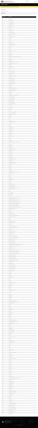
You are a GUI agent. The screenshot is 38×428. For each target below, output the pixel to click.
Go (35, 1)
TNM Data (4, 4)
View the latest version (16, 6)
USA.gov (29, 423)
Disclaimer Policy (21, 420)
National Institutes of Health (31, 421)
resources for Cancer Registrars (8, 423)
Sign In (37, 0)
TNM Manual (24, 4)
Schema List (20, 4)
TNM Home (10, 418)
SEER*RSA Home (16, 420)
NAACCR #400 (3, 13)
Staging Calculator (28, 4)
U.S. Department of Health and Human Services (32, 420)
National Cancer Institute (31, 422)
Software (33, 4)
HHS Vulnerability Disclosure (23, 422)
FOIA (20, 421)
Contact (36, 4)
